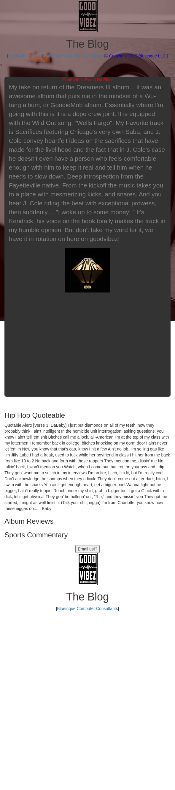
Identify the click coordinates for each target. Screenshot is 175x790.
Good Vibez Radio (25, 56)
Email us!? (87, 549)
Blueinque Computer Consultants (73, 56)
